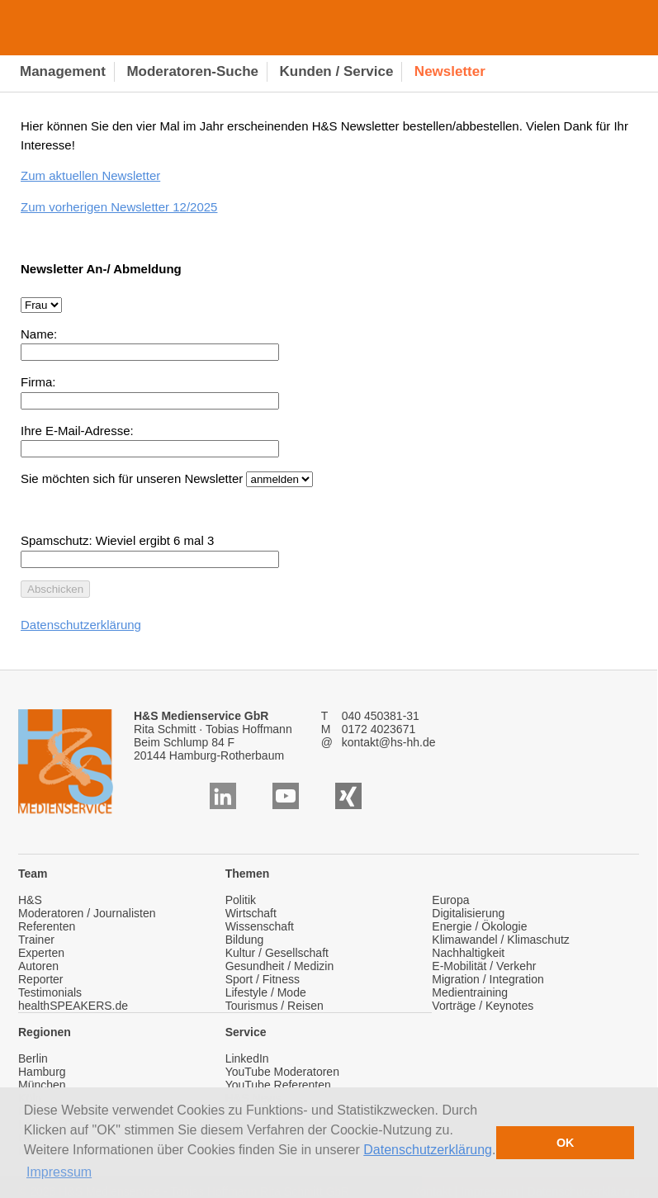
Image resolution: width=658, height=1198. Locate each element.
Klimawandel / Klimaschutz (501, 939)
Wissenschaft (259, 926)
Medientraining (470, 992)
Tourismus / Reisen (274, 1005)
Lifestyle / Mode (265, 992)
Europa (450, 900)
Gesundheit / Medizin (279, 966)
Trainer (36, 939)
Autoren (38, 966)
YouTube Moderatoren (282, 1071)
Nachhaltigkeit (468, 952)
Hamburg (42, 1071)
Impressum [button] (59, 1172)
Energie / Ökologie (479, 926)
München (42, 1084)
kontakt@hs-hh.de (389, 742)
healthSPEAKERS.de (73, 1005)
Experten (41, 952)
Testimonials (50, 992)
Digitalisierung (468, 913)
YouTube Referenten (278, 1084)
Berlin (33, 1058)
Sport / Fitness (262, 979)
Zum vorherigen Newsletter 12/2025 (119, 207)
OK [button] (565, 1142)
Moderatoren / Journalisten (87, 913)
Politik (240, 900)
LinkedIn (247, 1058)
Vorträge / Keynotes (482, 1005)
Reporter (40, 979)
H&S (30, 900)
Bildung (244, 939)
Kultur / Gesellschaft (277, 952)
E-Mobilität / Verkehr (484, 966)
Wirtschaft (251, 913)
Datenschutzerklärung (427, 1150)
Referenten (46, 926)
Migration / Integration (487, 979)
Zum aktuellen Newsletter (90, 175)
